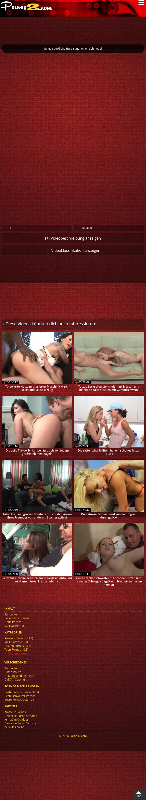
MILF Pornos (16, 642)
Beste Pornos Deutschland (21, 692)
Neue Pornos (13, 622)
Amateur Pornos (18, 638)
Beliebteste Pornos (16, 618)
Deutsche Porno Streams (20, 716)
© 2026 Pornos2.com (73, 736)
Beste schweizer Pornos (19, 696)
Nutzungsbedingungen (19, 676)
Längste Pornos (14, 626)
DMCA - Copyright (16, 679)
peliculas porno (14, 727)
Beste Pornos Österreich (20, 700)
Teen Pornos (16, 650)
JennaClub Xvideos (16, 720)
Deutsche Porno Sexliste (20, 723)
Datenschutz (12, 672)
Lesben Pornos (17, 646)
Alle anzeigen (18, 653)
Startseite (10, 614)
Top (138, 796)
